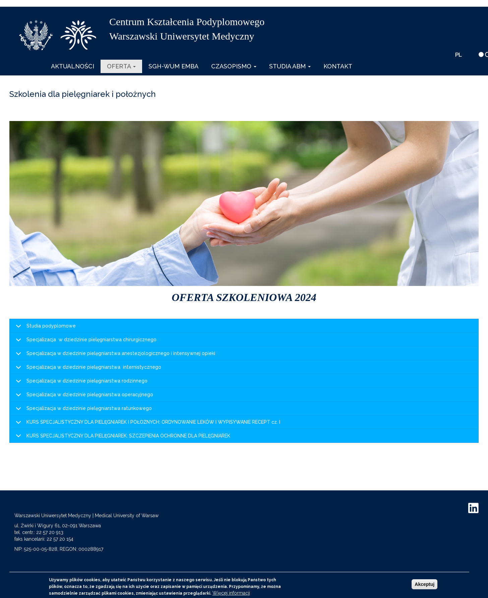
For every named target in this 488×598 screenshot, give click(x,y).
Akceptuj (424, 584)
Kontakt (337, 66)
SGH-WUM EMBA (173, 66)
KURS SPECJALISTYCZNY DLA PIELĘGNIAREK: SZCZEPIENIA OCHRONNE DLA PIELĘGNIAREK (121, 437)
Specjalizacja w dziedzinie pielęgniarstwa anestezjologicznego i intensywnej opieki (114, 355)
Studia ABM (290, 66)
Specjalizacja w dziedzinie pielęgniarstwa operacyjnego (83, 397)
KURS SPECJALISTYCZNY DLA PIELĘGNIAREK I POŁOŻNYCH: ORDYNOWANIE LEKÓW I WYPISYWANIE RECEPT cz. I (146, 424)
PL (458, 54)
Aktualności (72, 66)
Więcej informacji (231, 593)
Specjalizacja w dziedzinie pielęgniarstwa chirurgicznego (85, 342)
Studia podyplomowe (44, 328)
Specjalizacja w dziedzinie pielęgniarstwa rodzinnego (80, 383)
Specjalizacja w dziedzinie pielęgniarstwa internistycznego (87, 369)
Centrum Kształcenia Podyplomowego (186, 21)
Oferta (121, 66)
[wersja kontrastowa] (481, 54)
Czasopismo (233, 66)
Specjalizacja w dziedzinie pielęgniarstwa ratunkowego (82, 410)
